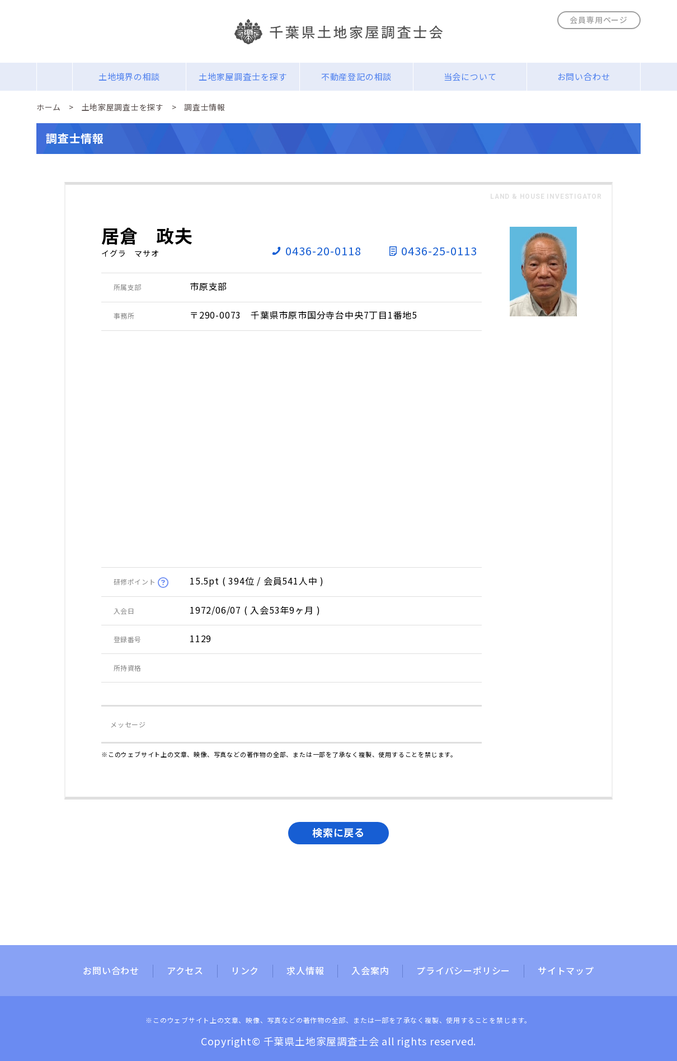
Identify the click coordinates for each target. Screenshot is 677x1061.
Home (54, 76)
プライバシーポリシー (463, 971)
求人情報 (305, 971)
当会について (470, 76)
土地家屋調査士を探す (243, 76)
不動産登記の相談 (356, 76)
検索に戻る (338, 832)
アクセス (185, 971)
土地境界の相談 (129, 76)
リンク (245, 971)
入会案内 (370, 971)
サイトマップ (566, 971)
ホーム (48, 107)
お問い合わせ (583, 76)
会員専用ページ (599, 19)
